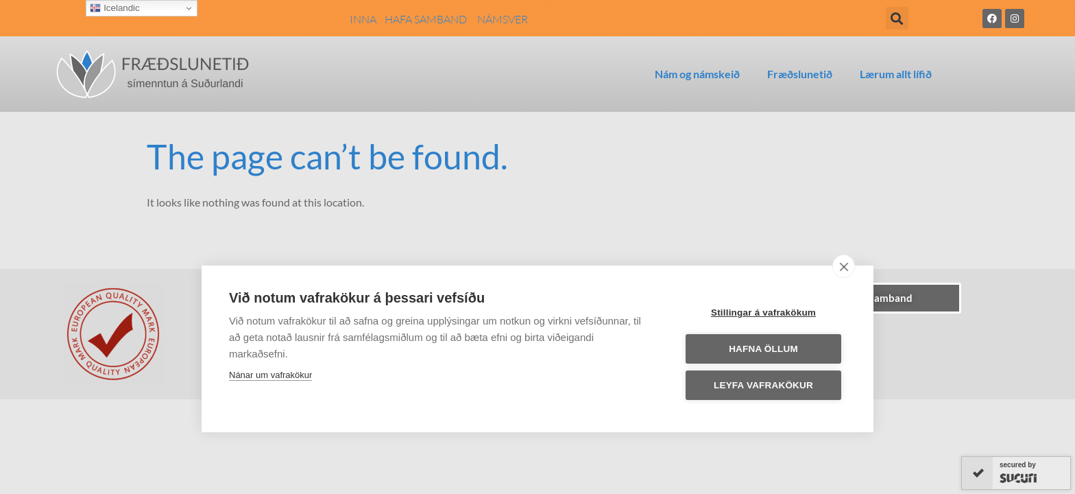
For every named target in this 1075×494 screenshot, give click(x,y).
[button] (897, 18)
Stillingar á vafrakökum (763, 312)
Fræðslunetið (799, 73)
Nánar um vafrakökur (270, 375)
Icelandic (114, 8)
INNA (363, 19)
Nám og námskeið (697, 73)
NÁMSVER (502, 19)
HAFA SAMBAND (431, 19)
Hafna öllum (763, 349)
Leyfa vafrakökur (763, 385)
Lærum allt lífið (896, 73)
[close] (843, 266)
